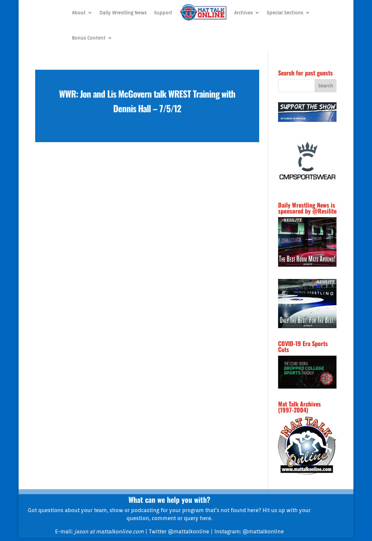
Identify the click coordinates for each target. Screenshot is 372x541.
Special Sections (285, 12)
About (79, 12)
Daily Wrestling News (123, 12)
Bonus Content (89, 38)
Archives (243, 12)
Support (163, 12)
